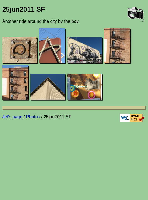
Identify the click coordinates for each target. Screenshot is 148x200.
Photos (33, 116)
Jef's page (12, 116)
